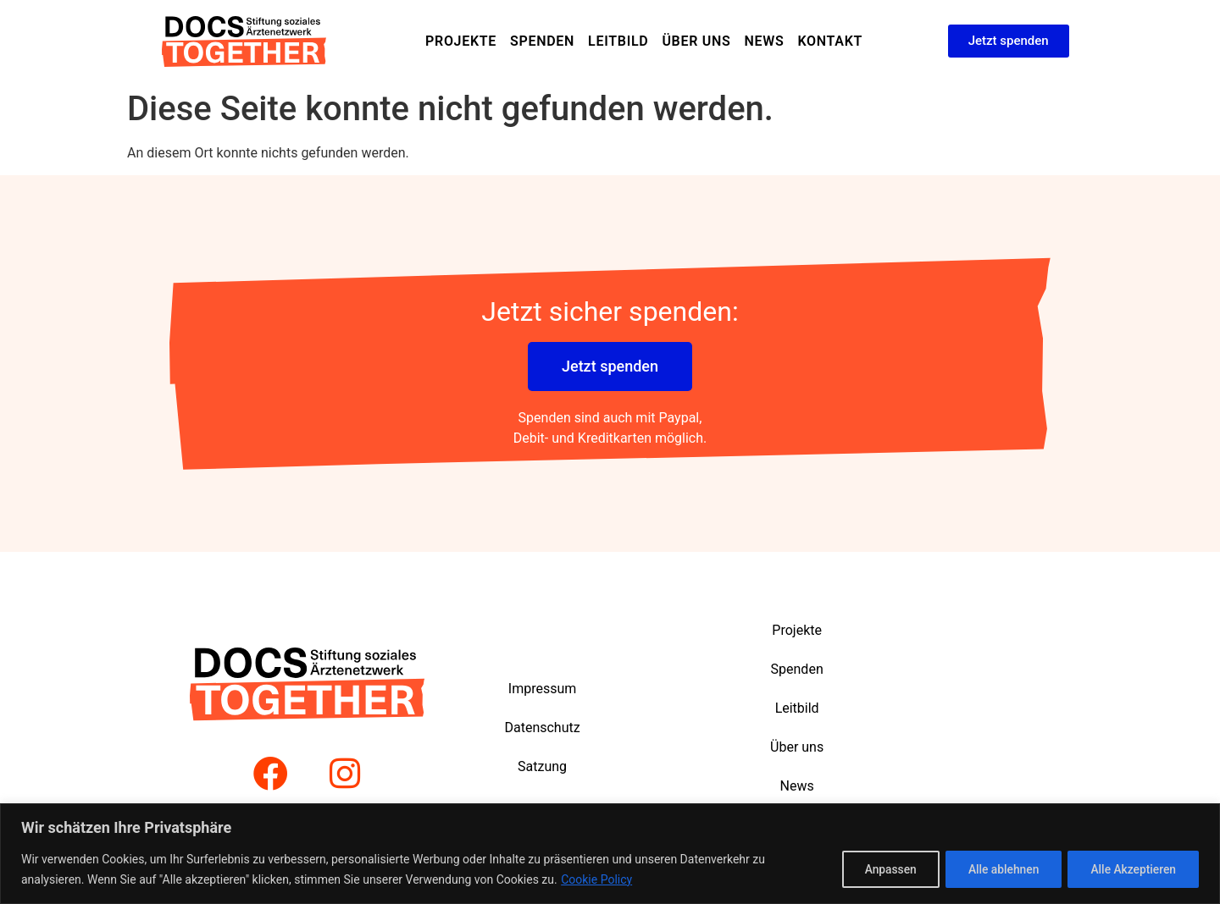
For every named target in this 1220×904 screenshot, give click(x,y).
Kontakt (829, 41)
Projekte (460, 41)
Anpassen (877, 869)
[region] (610, 853)
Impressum (542, 689)
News (764, 41)
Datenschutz (542, 727)
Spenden (542, 41)
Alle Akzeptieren (1131, 869)
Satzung (542, 766)
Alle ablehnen (996, 869)
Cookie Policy (596, 879)
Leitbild (618, 41)
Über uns (696, 41)
